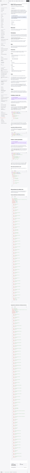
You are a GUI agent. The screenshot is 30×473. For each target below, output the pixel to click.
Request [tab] (12, 132)
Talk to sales (24, 98)
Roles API (16, 17)
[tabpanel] (19, 135)
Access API (24, 124)
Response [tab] (15, 132)
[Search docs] (5, 1)
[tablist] (18, 132)
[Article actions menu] (15, 8)
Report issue (25, 467)
